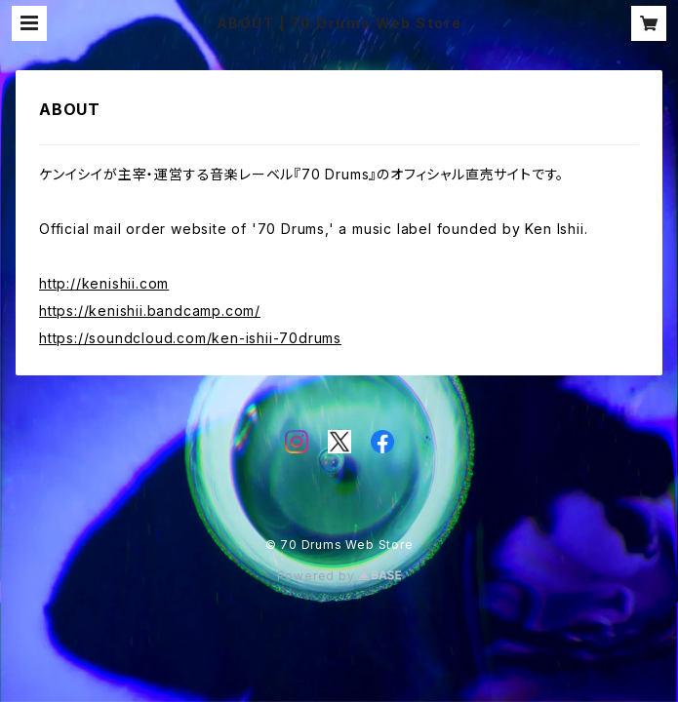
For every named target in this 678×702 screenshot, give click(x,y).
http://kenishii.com (104, 283)
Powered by (339, 575)
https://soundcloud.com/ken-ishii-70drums (190, 338)
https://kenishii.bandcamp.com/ (149, 310)
